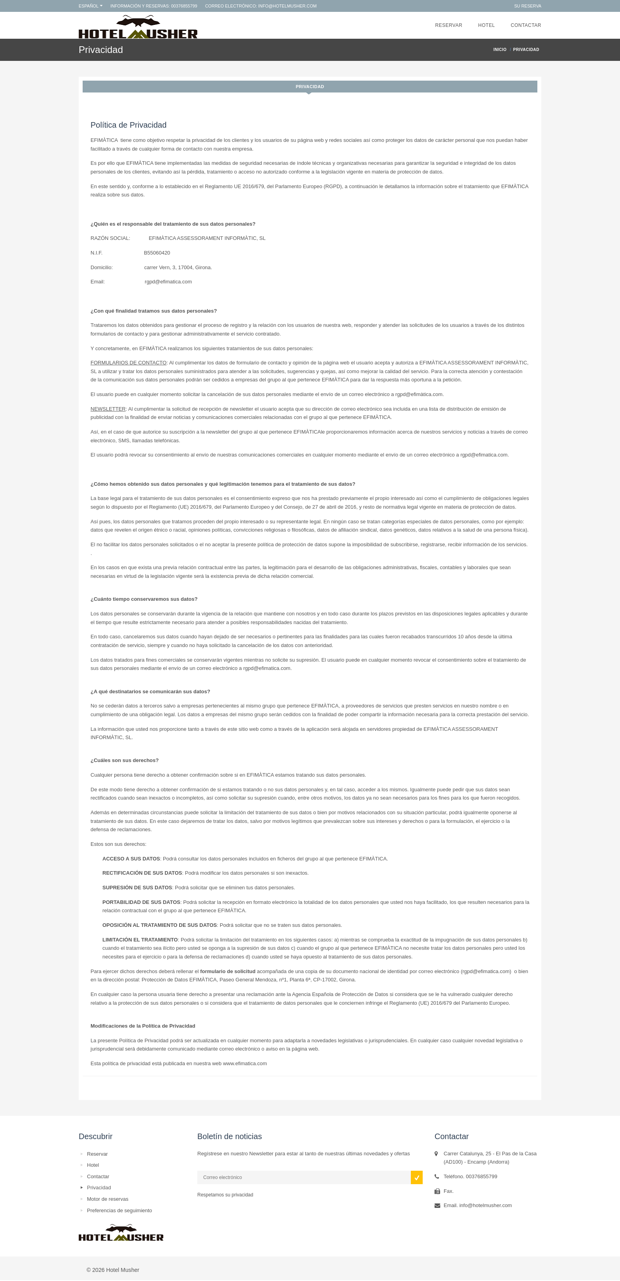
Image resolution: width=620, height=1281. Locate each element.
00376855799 (184, 6)
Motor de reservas (108, 1199)
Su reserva (527, 6)
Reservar (449, 25)
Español (88, 6)
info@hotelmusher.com (287, 6)
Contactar (526, 25)
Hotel (486, 25)
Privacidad (310, 86)
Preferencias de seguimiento (119, 1210)
